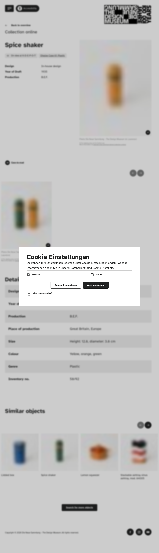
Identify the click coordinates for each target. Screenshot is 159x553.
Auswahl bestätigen (65, 285)
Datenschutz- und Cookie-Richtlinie (92, 268)
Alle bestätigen (96, 285)
